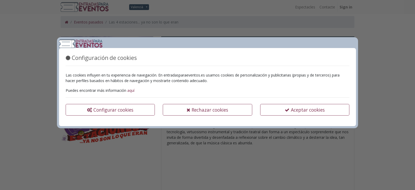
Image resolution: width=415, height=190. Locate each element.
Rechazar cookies (207, 110)
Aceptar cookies (305, 110)
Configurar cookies (110, 110)
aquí (130, 90)
